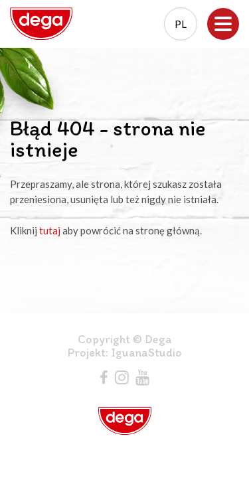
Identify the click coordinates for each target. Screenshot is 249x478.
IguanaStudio (146, 352)
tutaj (49, 230)
